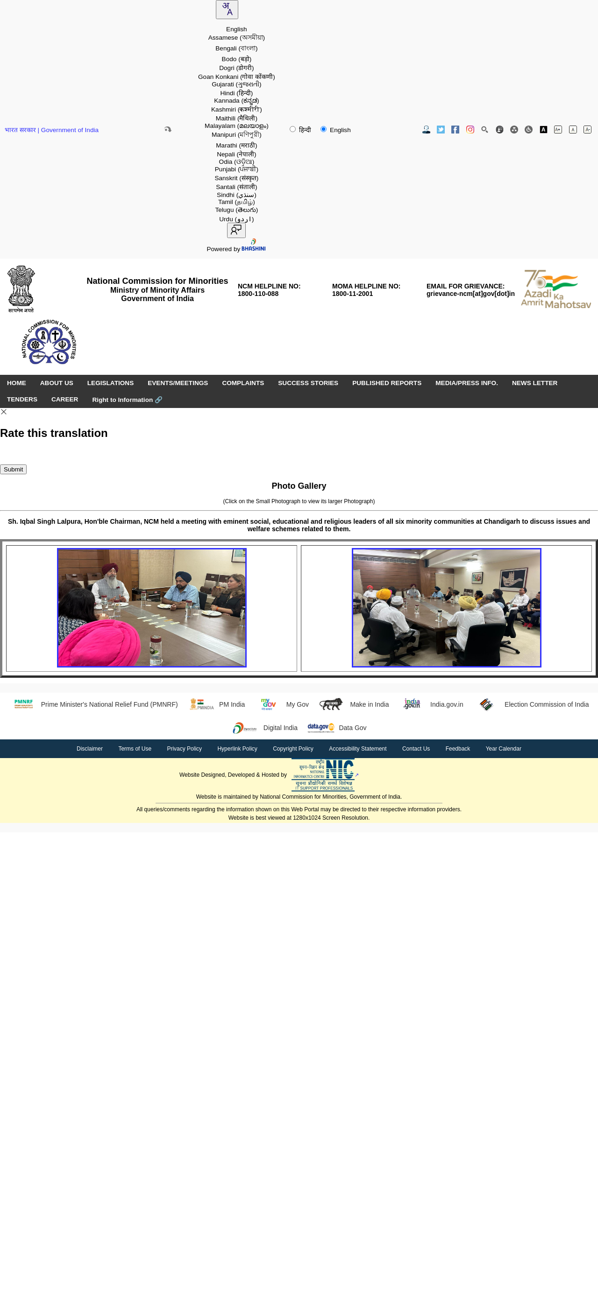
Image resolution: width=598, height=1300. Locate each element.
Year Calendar (503, 748)
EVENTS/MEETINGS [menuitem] (178, 382)
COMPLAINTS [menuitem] (243, 382)
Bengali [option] (236, 48)
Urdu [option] (236, 219)
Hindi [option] (236, 93)
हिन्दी (301, 130)
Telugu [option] (236, 209)
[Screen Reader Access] (528, 129)
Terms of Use (134, 748)
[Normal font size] (573, 129)
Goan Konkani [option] (236, 76)
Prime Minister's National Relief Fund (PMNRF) (93, 704)
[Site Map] (514, 129)
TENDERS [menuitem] (22, 399)
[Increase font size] (558, 129)
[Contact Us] (426, 129)
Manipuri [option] (237, 134)
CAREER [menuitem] (64, 399)
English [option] (236, 29)
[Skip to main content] (168, 129)
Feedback (458, 748)
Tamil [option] (236, 201)
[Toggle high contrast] (543, 129)
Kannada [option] (236, 100)
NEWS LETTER (534, 382)
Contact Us (416, 748)
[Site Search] (485, 129)
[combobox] (227, 9)
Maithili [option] (236, 118)
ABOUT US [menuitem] (56, 382)
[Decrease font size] (587, 129)
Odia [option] (237, 161)
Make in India (353, 704)
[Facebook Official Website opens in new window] (455, 129)
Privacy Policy (184, 748)
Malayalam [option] (237, 125)
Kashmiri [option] (236, 109)
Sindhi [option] (236, 194)
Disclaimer (90, 748)
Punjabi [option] (236, 169)
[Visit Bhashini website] (253, 249)
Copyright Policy (293, 748)
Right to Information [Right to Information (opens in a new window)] (127, 399)
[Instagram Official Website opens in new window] (470, 129)
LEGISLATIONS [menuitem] (110, 382)
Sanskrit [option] (236, 178)
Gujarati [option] (236, 84)
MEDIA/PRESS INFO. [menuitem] (466, 382)
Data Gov (337, 728)
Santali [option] (236, 186)
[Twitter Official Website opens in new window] (441, 129)
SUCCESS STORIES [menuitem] (308, 382)
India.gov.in (431, 704)
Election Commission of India (531, 704)
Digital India (264, 728)
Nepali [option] (236, 154)
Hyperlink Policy (237, 748)
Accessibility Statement (357, 748)
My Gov (281, 704)
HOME (16, 382)
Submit (13, 469)
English (335, 130)
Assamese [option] (236, 37)
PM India (216, 704)
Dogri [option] (236, 67)
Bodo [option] (237, 59)
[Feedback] (499, 129)
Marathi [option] (236, 145)
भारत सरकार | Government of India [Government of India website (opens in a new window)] (52, 130)
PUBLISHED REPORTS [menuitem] (386, 382)
